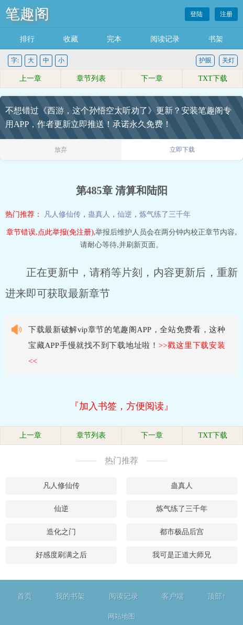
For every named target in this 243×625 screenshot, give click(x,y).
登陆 (197, 14)
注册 (226, 14)
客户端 (173, 596)
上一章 (30, 78)
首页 (24, 596)
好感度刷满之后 (61, 555)
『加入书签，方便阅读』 (121, 406)
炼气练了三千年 (165, 214)
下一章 (152, 78)
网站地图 (121, 616)
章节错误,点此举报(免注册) (50, 232)
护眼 (205, 60)
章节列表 (91, 78)
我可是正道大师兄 (181, 555)
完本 (114, 39)
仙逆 (124, 214)
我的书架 (70, 596)
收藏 (70, 39)
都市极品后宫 (182, 532)
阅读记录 (165, 39)
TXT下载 (212, 78)
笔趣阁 (27, 14)
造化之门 (61, 532)
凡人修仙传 (62, 214)
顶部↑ (216, 596)
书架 (215, 39)
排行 (27, 39)
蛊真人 (99, 214)
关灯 (228, 60)
